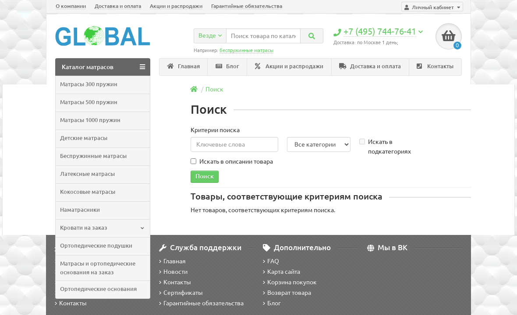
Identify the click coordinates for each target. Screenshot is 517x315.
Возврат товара (287, 292)
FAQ (271, 261)
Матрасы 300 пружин (88, 84)
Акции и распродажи (176, 6)
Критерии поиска (215, 129)
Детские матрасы (83, 138)
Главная (183, 66)
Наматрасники (80, 209)
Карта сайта (281, 271)
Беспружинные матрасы (93, 156)
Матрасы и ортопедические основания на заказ (97, 268)
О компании (71, 6)
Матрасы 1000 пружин (90, 120)
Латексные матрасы (87, 174)
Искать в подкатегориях (385, 146)
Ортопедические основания (98, 289)
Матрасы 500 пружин (88, 102)
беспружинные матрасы (246, 50)
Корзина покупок (290, 282)
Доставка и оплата (118, 6)
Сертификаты (181, 292)
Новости (173, 271)
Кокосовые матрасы (87, 192)
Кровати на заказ (102, 227)
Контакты (435, 66)
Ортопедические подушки (96, 245)
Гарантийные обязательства (246, 6)
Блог (227, 66)
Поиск (214, 89)
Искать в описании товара (232, 161)
